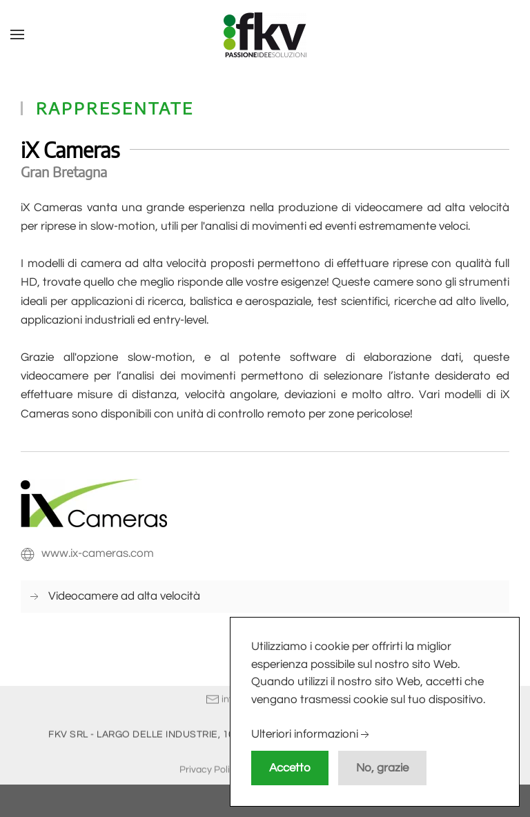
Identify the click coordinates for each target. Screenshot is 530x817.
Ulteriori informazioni (311, 735)
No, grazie (382, 768)
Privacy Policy (209, 769)
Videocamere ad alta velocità (124, 596)
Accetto (290, 768)
